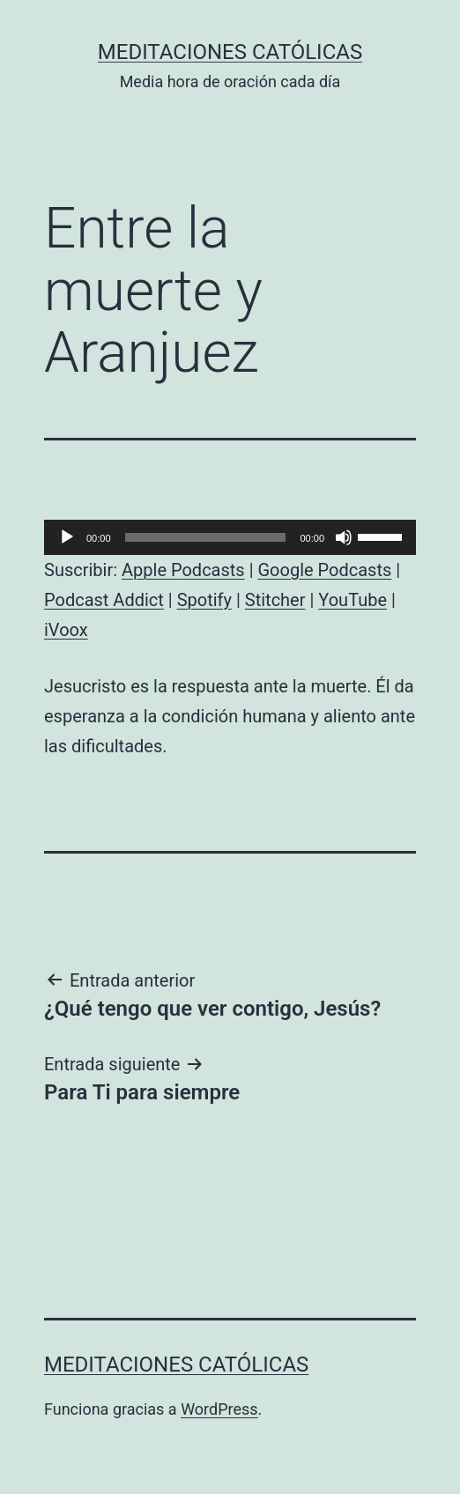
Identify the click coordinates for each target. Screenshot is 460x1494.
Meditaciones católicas (230, 52)
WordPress (219, 1409)
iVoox (66, 629)
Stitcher (275, 599)
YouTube (352, 599)
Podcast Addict (104, 599)
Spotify (204, 599)
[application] (230, 537)
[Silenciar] (343, 537)
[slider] (205, 537)
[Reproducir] (67, 537)
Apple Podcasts (183, 570)
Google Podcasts (324, 570)
